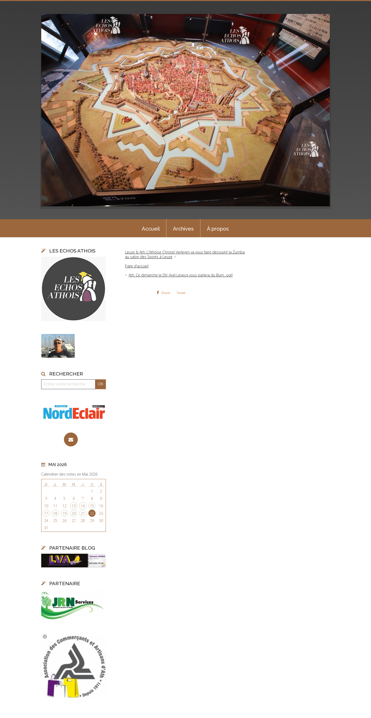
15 (92, 505)
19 (64, 513)
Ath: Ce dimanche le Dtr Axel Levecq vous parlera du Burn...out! (181, 275)
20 (74, 513)
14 (83, 505)
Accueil (151, 229)
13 (74, 505)
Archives (183, 229)
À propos (218, 229)
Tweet (180, 293)
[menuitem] (150, 228)
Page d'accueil (136, 266)
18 (55, 513)
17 (46, 513)
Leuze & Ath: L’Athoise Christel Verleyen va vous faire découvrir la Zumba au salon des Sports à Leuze (185, 254)
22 (92, 513)
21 (83, 513)
